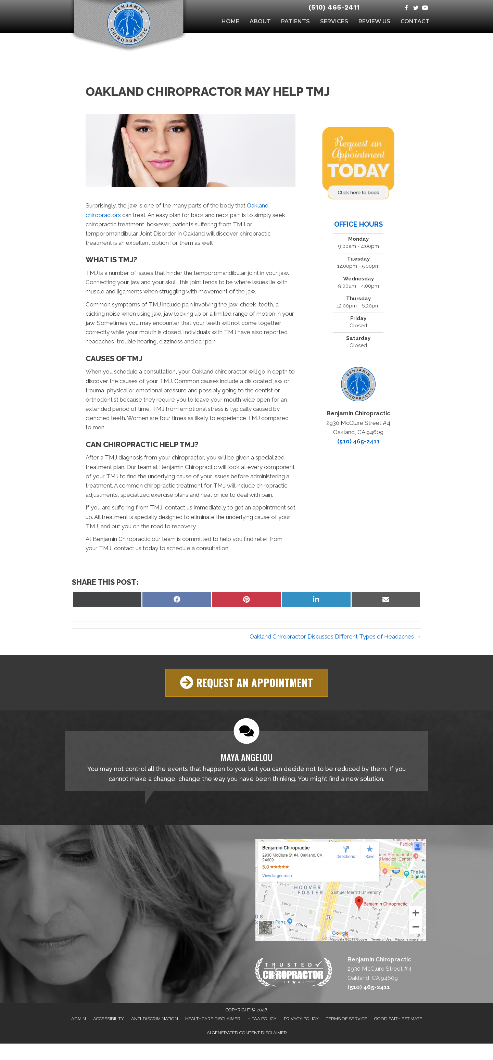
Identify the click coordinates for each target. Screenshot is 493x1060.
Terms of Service (346, 1018)
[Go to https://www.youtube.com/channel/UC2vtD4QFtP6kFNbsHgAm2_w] (425, 8)
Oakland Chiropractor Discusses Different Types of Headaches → (335, 636)
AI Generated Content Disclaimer (247, 1032)
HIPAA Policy (262, 1018)
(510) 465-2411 (333, 7)
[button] (246, 682)
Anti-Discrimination (154, 1018)
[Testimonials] (246, 761)
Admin (78, 1018)
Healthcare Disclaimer (212, 1018)
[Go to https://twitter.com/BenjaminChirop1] (416, 8)
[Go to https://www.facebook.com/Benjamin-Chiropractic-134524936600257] (406, 8)
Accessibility (108, 1018)
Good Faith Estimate (398, 1018)
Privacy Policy (301, 1018)
